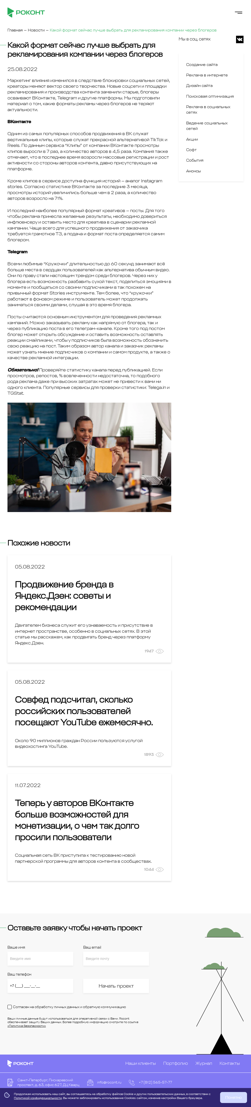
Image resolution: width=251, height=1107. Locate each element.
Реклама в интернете (207, 75)
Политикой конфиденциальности (38, 1098)
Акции (192, 139)
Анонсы (193, 171)
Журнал (203, 1063)
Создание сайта (202, 64)
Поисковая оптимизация (210, 96)
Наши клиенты (140, 1063)
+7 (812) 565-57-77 (155, 1082)
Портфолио (175, 1063)
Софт (191, 149)
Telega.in (157, 387)
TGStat (15, 393)
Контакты (230, 1063)
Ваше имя (16, 947)
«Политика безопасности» (26, 1026)
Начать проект (116, 986)
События (194, 160)
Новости (36, 30)
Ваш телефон (19, 974)
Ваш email (92, 947)
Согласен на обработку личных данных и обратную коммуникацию (69, 1007)
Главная (15, 30)
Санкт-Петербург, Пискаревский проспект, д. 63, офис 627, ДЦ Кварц (48, 1082)
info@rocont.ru (109, 1082)
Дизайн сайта (199, 85)
